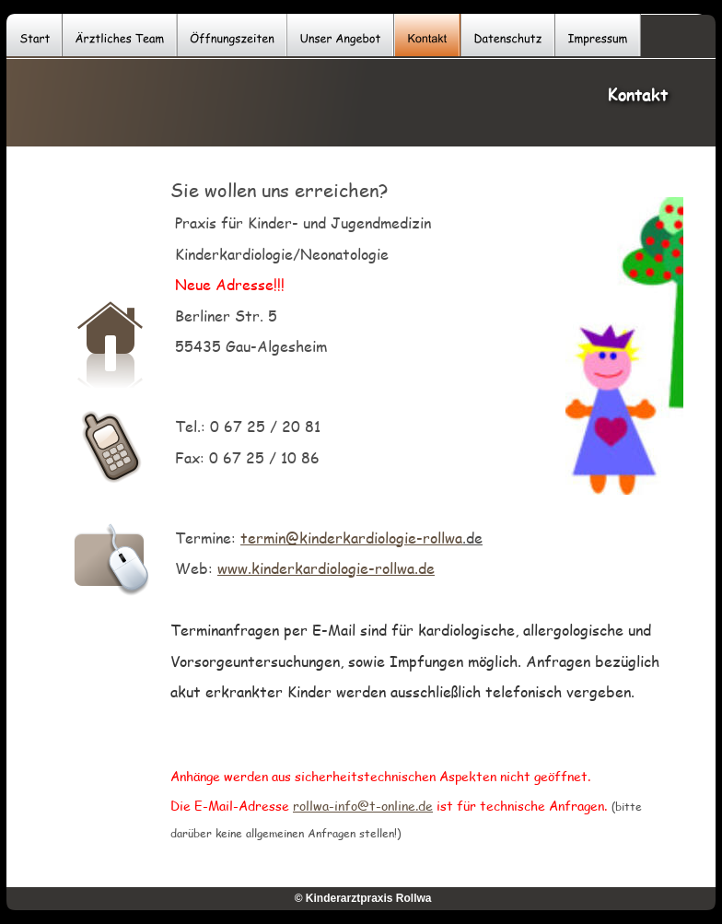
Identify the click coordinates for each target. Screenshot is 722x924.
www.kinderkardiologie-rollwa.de (326, 568)
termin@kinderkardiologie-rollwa (351, 537)
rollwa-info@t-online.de (363, 805)
